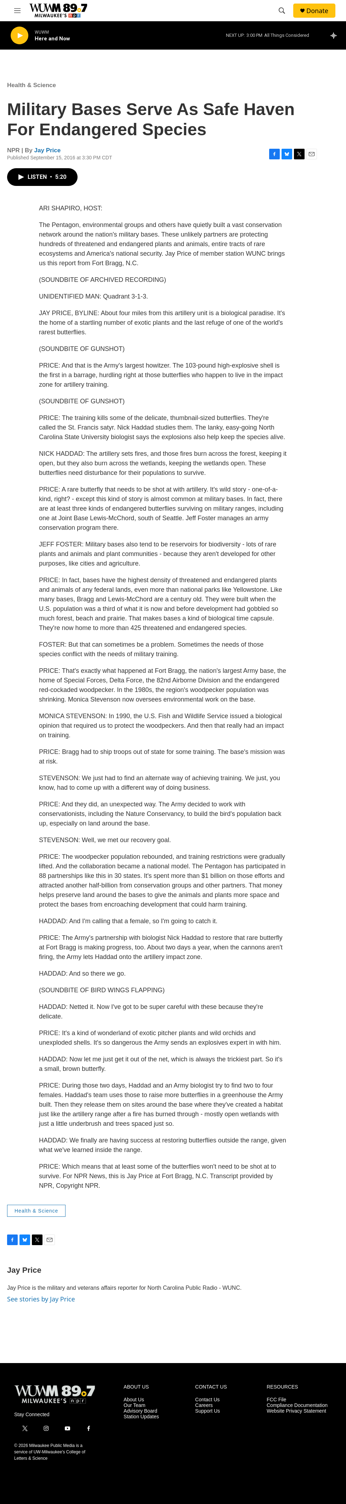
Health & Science (31, 85)
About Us (134, 1399)
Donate (317, 11)
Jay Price (47, 150)
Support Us (207, 1411)
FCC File (276, 1399)
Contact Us (207, 1399)
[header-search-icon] (282, 10)
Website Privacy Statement (296, 1411)
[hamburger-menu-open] (17, 11)
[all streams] (335, 35)
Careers (204, 1405)
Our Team (134, 1405)
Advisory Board (140, 1411)
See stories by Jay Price (41, 1299)
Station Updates (141, 1416)
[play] (19, 36)
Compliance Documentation (297, 1405)
